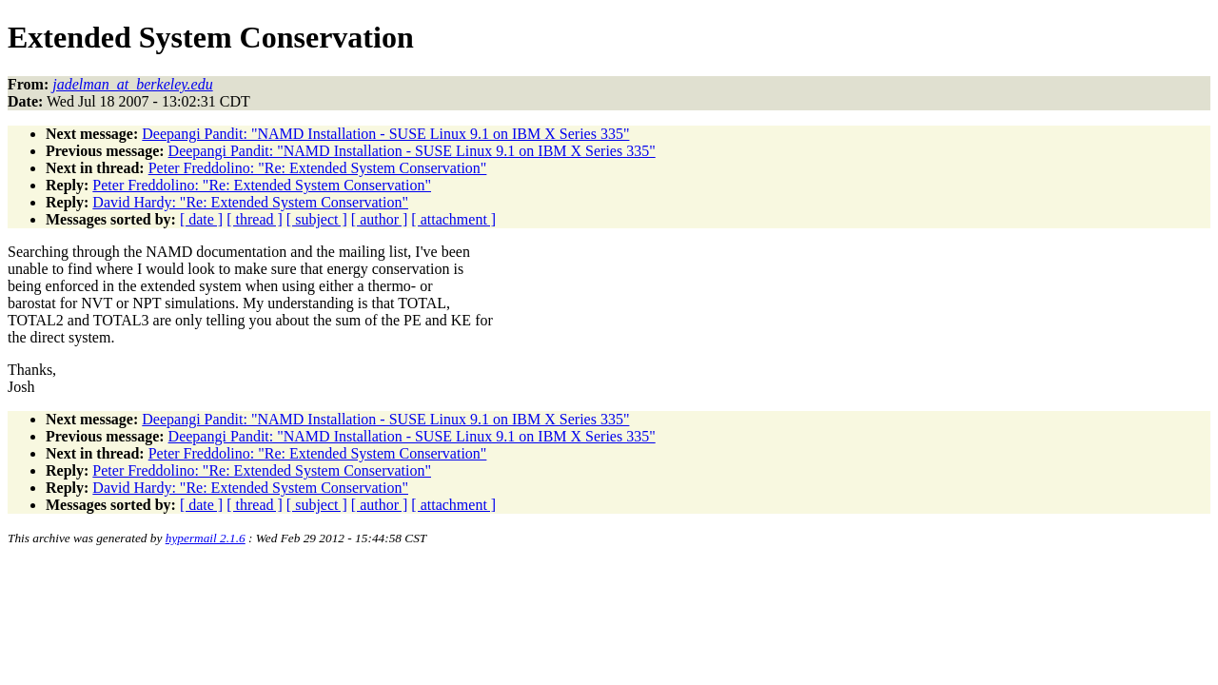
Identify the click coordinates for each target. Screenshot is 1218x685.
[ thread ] (254, 219)
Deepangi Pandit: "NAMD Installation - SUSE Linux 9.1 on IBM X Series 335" (385, 134)
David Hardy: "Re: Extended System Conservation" (250, 202)
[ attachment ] (453, 219)
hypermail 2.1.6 (206, 538)
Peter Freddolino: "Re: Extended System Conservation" (317, 168)
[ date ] (201, 219)
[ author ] (379, 219)
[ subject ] (316, 219)
